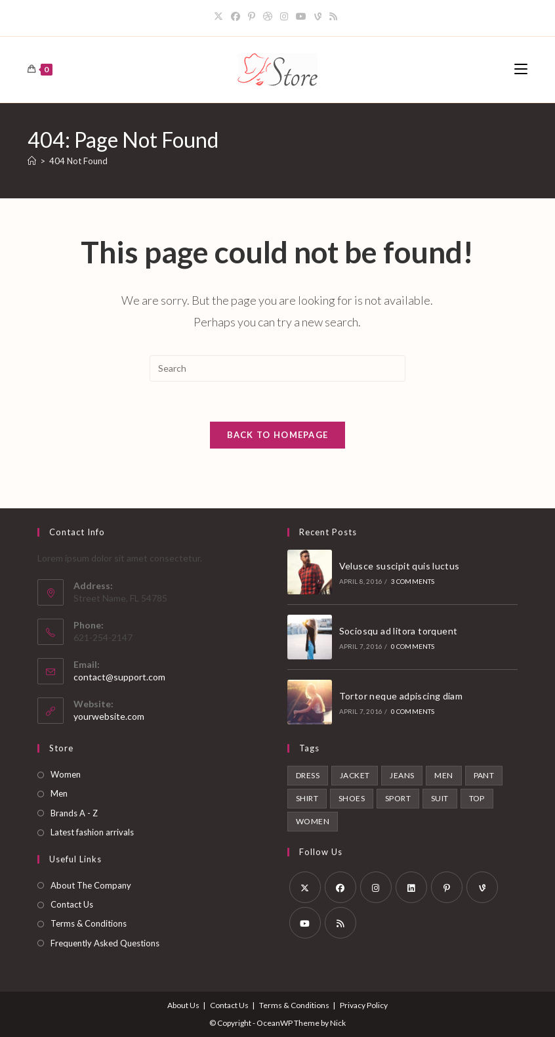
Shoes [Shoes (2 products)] (352, 798)
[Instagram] (284, 16)
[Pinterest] (251, 16)
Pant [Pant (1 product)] (484, 775)
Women (66, 774)
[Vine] (317, 16)
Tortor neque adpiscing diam (401, 695)
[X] (220, 16)
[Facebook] (235, 16)
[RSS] (333, 16)
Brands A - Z (74, 813)
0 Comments (413, 646)
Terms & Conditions (89, 923)
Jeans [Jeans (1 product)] (402, 775)
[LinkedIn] (411, 887)
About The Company (91, 885)
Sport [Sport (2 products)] (398, 798)
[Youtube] (301, 16)
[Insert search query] (277, 368)
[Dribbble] (267, 16)
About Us (183, 1005)
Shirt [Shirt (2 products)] (307, 798)
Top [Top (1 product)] (477, 798)
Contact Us (72, 904)
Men (59, 793)
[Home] (32, 161)
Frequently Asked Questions (105, 943)
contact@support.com (119, 676)
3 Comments (413, 581)
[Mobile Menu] (520, 69)
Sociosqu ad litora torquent (398, 630)
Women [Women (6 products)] (312, 821)
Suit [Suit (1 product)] (440, 798)
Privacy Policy (364, 1005)
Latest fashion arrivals (92, 832)
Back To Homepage (278, 435)
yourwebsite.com (108, 716)
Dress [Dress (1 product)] (307, 775)
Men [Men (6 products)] (443, 775)
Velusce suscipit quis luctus (399, 565)
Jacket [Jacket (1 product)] (354, 775)
